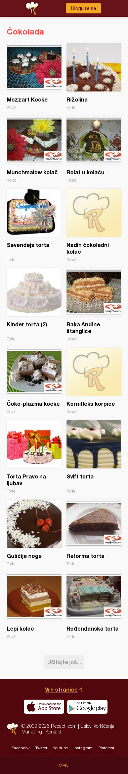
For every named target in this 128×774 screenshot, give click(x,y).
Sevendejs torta (34, 225)
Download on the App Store (44, 707)
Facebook (20, 748)
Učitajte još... (64, 662)
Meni (64, 765)
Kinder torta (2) (34, 304)
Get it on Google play (87, 707)
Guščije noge (34, 533)
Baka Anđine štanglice (94, 304)
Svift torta (94, 457)
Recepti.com (12, 728)
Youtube (60, 748)
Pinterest (106, 748)
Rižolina (94, 76)
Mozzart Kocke (34, 76)
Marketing (32, 731)
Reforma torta (94, 533)
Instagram (83, 748)
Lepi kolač (34, 605)
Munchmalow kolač (34, 149)
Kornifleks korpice (94, 380)
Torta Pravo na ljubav (34, 457)
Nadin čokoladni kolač (94, 225)
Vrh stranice (61, 689)
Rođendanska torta (94, 605)
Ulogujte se (83, 8)
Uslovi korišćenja (97, 726)
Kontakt (53, 731)
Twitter (41, 748)
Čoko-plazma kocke (34, 380)
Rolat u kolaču (94, 149)
